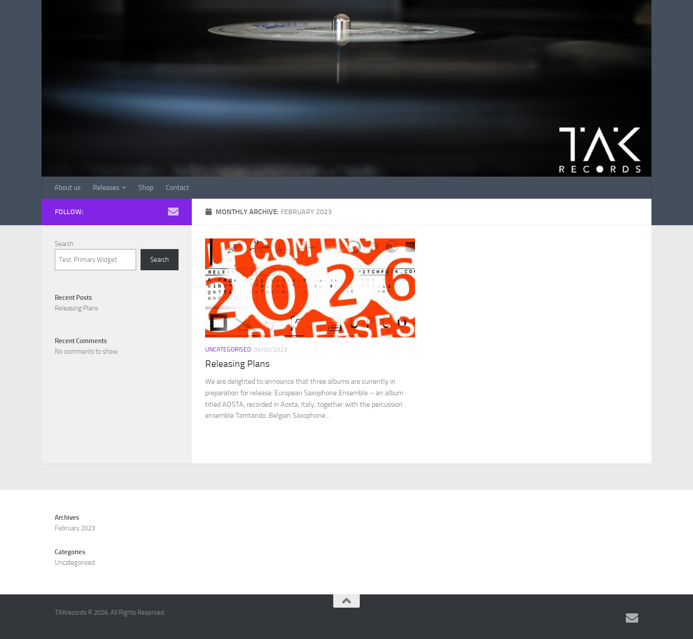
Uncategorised (228, 349)
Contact (177, 187)
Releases (106, 187)
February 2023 (75, 528)
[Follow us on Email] (173, 211)
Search (64, 244)
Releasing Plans (237, 364)
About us (67, 187)
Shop (145, 187)
